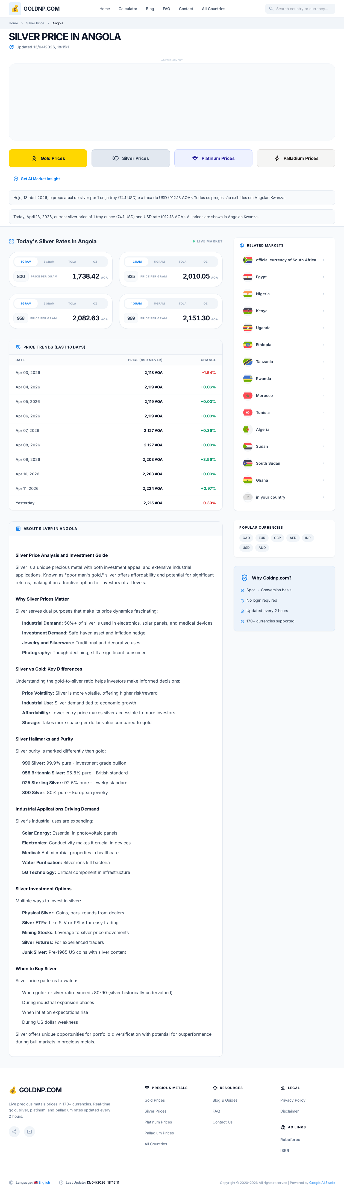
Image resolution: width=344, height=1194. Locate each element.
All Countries (213, 8)
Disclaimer (289, 1111)
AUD (262, 548)
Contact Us (223, 1122)
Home (104, 8)
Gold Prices (48, 158)
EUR (262, 538)
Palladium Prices (296, 158)
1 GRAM (26, 261)
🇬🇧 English (42, 1182)
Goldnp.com (41, 8)
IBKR (284, 1150)
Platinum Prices (213, 158)
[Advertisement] (172, 102)
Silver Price (35, 23)
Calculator (128, 8)
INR (308, 538)
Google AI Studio (322, 1183)
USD (246, 548)
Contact (186, 8)
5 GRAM (49, 261)
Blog (150, 8)
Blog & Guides (225, 1100)
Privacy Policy (292, 1100)
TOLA (72, 261)
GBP (277, 538)
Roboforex (290, 1139)
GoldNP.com (40, 1090)
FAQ (166, 8)
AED (293, 538)
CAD (246, 538)
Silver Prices (130, 158)
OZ (95, 261)
